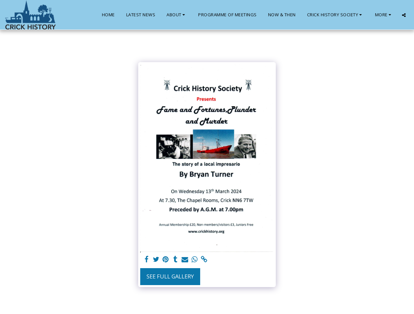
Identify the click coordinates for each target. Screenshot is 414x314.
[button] (176, 15)
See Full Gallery (170, 276)
